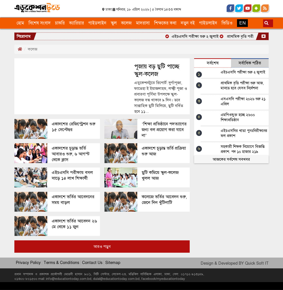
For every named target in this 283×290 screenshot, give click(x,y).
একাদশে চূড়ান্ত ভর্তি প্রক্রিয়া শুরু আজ (164, 151)
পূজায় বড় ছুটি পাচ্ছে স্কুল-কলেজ (156, 70)
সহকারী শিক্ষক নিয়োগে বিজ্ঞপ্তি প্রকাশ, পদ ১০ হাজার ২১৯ (243, 149)
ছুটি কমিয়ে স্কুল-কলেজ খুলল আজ (160, 175)
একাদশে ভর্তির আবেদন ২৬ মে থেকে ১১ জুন (74, 224)
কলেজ (126, 23)
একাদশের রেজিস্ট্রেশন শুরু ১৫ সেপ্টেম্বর (73, 126)
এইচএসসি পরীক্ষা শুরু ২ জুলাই (199, 36)
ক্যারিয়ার (76, 23)
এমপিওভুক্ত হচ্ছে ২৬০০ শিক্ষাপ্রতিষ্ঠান (238, 117)
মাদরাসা (143, 23)
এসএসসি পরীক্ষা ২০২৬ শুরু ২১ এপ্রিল (243, 101)
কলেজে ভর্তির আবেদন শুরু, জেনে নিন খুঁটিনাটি (164, 199)
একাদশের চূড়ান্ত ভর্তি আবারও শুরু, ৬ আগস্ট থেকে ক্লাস (70, 153)
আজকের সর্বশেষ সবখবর (231, 159)
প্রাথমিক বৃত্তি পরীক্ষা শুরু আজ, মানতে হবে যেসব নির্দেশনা (242, 85)
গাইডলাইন (97, 23)
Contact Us (92, 262)
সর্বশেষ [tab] (213, 63)
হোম (20, 23)
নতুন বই (188, 23)
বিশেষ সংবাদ (40, 23)
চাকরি (60, 23)
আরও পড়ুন (102, 246)
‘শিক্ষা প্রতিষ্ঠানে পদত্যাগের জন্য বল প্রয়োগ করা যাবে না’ (164, 129)
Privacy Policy (29, 262)
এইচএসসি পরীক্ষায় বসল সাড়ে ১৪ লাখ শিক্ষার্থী (72, 175)
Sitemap (112, 262)
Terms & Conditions (62, 262)
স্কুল (114, 23)
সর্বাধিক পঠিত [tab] (250, 63)
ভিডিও (227, 23)
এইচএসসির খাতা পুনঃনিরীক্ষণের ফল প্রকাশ (244, 133)
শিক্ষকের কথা (165, 23)
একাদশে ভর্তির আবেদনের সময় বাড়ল (73, 199)
